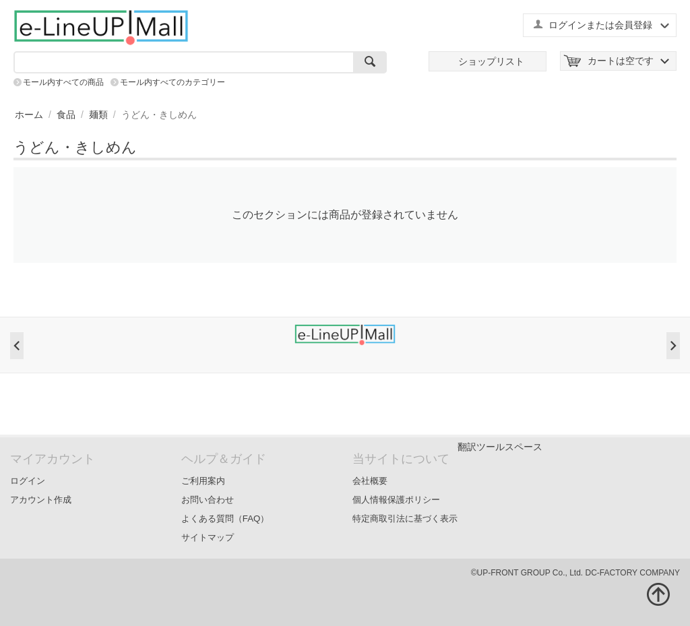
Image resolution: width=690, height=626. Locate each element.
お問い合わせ (207, 500)
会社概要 (369, 481)
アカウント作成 (40, 500)
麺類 (98, 114)
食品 (66, 114)
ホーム (29, 114)
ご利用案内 (203, 481)
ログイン (27, 481)
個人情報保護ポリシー (396, 500)
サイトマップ (207, 537)
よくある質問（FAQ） (225, 518)
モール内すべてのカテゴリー (172, 82)
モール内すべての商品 (63, 82)
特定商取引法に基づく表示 (405, 518)
